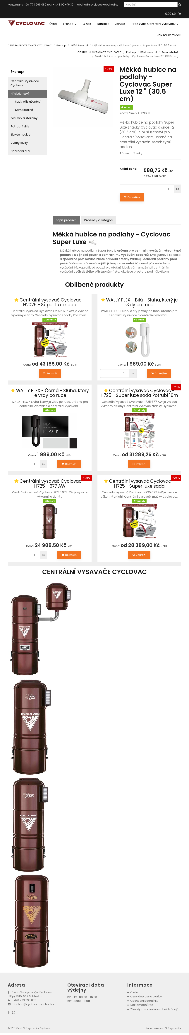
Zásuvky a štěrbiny (24, 118)
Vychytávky (19, 143)
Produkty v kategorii (98, 220)
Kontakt (103, 24)
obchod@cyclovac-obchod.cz (97, 4)
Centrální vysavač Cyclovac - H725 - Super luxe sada (142, 483)
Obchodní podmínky (144, 1001)
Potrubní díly (20, 126)
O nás (87, 24)
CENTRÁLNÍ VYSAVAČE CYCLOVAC (30, 45)
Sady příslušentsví (28, 101)
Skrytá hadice (20, 134)
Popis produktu (66, 220)
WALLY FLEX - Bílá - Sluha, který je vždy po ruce (142, 302)
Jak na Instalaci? (169, 35)
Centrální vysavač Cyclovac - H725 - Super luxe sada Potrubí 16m (139, 392)
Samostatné (169, 52)
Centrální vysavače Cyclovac (25, 83)
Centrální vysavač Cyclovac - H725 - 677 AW (52, 483)
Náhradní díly (20, 151)
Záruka (120, 24)
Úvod (53, 24)
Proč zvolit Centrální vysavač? (154, 24)
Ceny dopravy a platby (146, 996)
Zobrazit (50, 373)
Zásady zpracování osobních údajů (154, 1009)
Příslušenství (79, 45)
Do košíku (131, 197)
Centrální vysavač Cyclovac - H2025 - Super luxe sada (52, 302)
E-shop (69, 24)
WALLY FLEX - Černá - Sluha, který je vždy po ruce (52, 392)
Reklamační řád (141, 1005)
